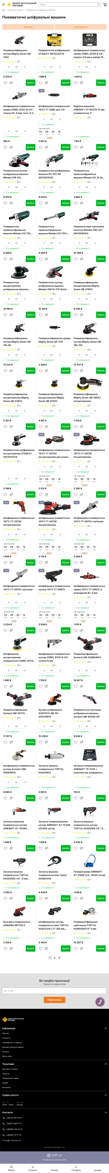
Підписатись (54, 1000)
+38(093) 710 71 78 (11, 1135)
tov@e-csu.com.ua (11, 1140)
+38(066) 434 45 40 (12, 1129)
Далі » (59, 958)
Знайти (98, 4)
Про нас (5, 1033)
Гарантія (5, 1074)
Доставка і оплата (10, 1069)
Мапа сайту (7, 1056)
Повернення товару (10, 1078)
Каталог (5, 1052)
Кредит (5, 1083)
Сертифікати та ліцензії (12, 1042)
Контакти (6, 1038)
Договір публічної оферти (13, 1047)
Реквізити (6, 1087)
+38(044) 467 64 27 (12, 1117)
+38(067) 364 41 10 (11, 1123)
